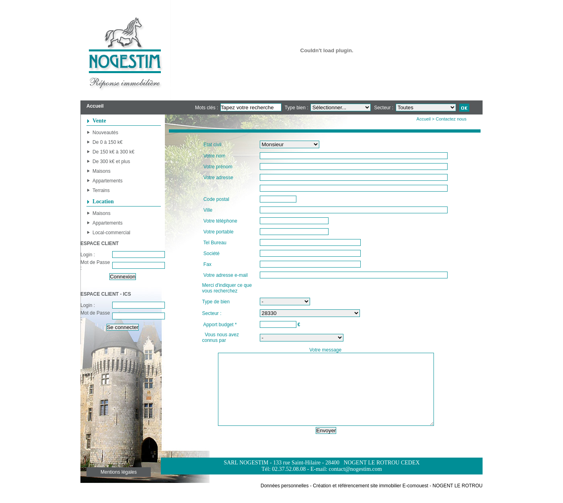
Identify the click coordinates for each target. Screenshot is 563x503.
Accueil (424, 119)
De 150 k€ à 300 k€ (113, 152)
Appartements (107, 181)
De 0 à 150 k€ (107, 142)
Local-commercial (111, 232)
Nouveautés (105, 132)
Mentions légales (119, 486)
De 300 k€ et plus (111, 161)
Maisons (101, 171)
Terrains (101, 190)
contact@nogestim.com (355, 484)
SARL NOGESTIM (246, 477)
